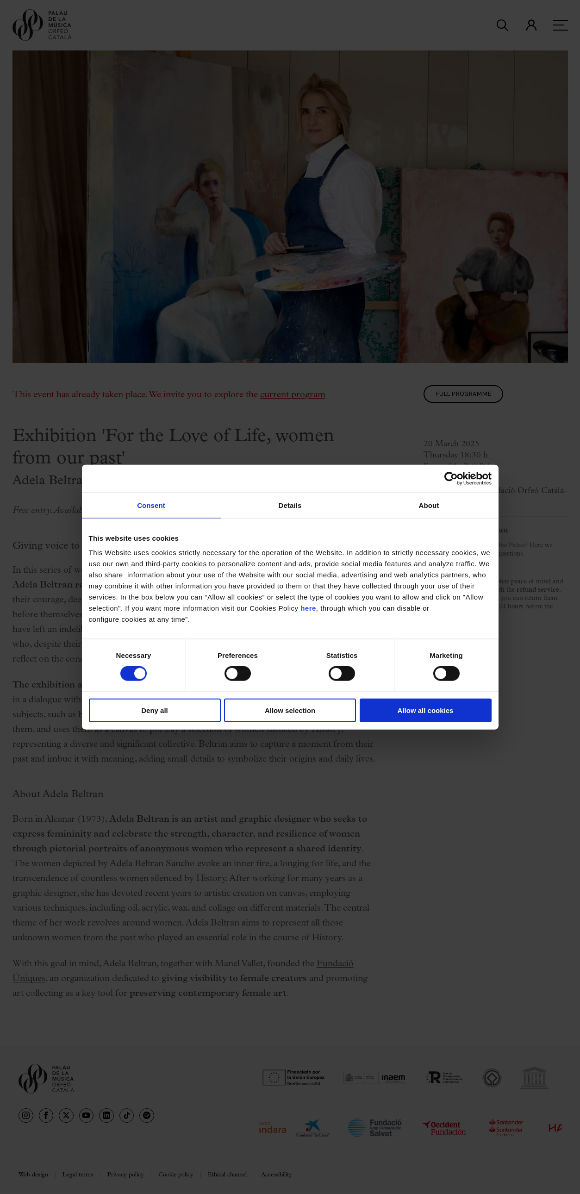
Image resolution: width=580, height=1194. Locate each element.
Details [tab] (290, 505)
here (308, 608)
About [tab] (429, 505)
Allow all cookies (426, 710)
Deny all (154, 710)
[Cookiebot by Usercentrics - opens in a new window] (451, 478)
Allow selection (290, 710)
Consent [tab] (151, 505)
